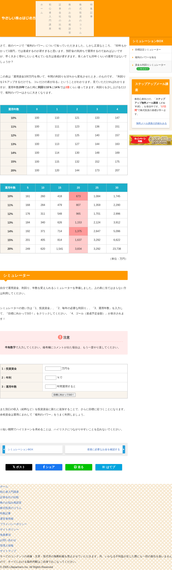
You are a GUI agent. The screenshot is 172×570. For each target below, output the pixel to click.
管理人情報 (6, 545)
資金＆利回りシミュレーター (150, 64)
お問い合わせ (8, 540)
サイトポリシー (9, 529)
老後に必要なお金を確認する (102, 449)
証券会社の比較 (96, 4)
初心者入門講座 (74, 4)
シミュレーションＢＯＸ (28, 18)
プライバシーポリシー (13, 524)
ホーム (55, 4)
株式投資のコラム (145, 4)
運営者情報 (6, 518)
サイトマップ (8, 551)
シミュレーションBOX (21, 449)
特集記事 (165, 4)
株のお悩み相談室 (120, 4)
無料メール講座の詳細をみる (151, 123)
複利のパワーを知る (145, 57)
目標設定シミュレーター (148, 49)
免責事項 (5, 535)
